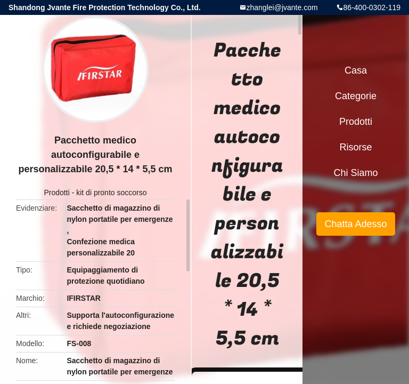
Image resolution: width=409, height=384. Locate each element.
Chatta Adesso (355, 224)
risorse (355, 147)
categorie (356, 96)
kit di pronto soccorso (111, 192)
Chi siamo (355, 172)
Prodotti (57, 192)
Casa (356, 70)
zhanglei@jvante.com (282, 7)
